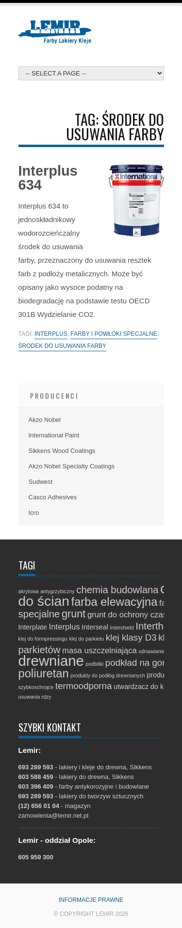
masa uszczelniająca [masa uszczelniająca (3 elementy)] (99, 650)
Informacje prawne (91, 900)
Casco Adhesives (53, 497)
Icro (34, 512)
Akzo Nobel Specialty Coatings (72, 466)
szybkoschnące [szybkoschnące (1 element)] (36, 687)
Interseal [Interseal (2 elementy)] (95, 627)
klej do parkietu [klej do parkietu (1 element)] (86, 639)
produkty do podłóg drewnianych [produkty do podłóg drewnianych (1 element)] (107, 675)
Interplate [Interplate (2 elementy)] (32, 627)
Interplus (50, 334)
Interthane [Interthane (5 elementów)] (157, 626)
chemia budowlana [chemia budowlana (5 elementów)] (117, 589)
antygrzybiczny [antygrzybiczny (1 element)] (57, 591)
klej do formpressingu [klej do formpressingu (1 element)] (42, 639)
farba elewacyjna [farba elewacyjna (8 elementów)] (114, 602)
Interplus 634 (48, 178)
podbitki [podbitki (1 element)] (94, 664)
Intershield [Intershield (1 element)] (122, 627)
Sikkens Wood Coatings (62, 450)
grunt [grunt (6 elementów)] (73, 614)
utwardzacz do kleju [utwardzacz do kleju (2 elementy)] (144, 686)
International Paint (54, 435)
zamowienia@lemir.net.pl (53, 815)
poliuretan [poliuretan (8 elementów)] (43, 673)
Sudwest (41, 481)
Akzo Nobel (45, 419)
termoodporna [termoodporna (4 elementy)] (83, 686)
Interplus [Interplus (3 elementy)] (64, 626)
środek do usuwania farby (62, 346)
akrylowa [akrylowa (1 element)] (28, 591)
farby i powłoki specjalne (113, 334)
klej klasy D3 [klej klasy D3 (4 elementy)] (131, 637)
